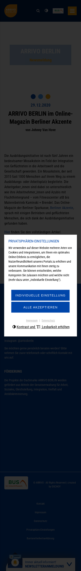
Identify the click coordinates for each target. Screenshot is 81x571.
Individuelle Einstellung (40, 295)
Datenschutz (48, 320)
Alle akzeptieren (40, 307)
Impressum (32, 320)
